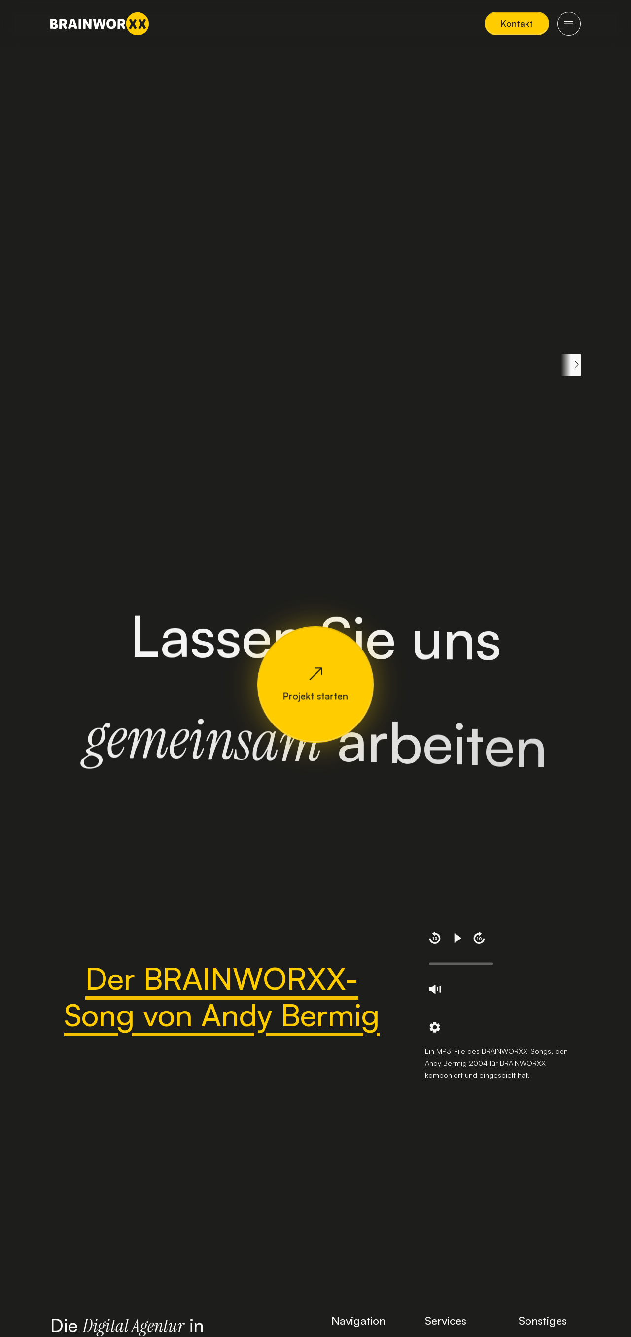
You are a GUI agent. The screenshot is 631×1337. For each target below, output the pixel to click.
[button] (517, 23)
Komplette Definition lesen (102, 490)
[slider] (461, 964)
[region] (315, 365)
